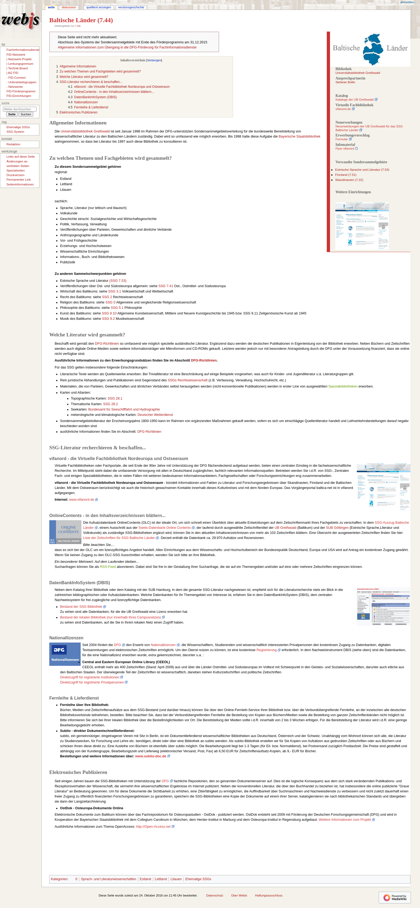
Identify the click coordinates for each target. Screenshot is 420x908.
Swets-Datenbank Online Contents (164, 528)
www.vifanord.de (81, 500)
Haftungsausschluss (268, 895)
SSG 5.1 (117, 308)
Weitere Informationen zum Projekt (345, 820)
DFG (117, 645)
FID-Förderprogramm (20, 91)
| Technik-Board (17, 68)
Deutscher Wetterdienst (155, 415)
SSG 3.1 (114, 291)
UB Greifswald (285, 528)
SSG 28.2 (110, 404)
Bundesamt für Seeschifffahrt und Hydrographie (124, 409)
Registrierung (266, 650)
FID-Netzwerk (15, 54)
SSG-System (15, 131)
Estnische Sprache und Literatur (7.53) (362, 170)
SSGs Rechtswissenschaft (188, 380)
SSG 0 (110, 302)
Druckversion (15, 175)
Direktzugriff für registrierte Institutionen (89, 677)
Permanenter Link (18, 179)
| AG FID (12, 72)
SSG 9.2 (108, 319)
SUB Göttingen (337, 528)
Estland (145, 879)
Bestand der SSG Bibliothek (81, 607)
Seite (51, 7)
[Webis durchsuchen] (19, 109)
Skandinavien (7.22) (349, 180)
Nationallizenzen (163, 645)
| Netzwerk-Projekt (18, 59)
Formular (341, 139)
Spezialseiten (15, 170)
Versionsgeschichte (131, 7)
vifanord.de (343, 109)
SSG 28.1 (115, 398)
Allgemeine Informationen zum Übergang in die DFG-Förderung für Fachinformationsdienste (127, 47)
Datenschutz (214, 895)
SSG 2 (107, 297)
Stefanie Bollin (345, 82)
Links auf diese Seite (20, 156)
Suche (5, 103)
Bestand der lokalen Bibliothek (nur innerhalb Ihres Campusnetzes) (110, 617)
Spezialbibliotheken (343, 386)
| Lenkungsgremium (19, 63)
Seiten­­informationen (20, 184)
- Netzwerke (14, 86)
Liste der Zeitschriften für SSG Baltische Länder (119, 538)
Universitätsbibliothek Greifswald (357, 72)
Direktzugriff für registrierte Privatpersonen (92, 682)
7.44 (77, 26)
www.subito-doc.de (150, 756)
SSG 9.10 (109, 313)
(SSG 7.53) (117, 281)
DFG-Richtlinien (107, 343)
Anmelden (407, 2)
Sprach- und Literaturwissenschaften (108, 879)
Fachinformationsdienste (23, 49)
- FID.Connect (15, 77)
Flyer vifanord (344, 148)
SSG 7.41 (165, 286)
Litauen (176, 879)
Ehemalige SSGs (198, 879)
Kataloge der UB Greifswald (354, 99)
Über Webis (239, 895)
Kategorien (59, 879)
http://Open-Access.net (153, 827)
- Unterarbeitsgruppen (21, 82)
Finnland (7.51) (345, 175)
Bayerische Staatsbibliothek (299, 136)
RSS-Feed (108, 567)
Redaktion (13, 144)
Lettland (161, 879)
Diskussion (69, 7)
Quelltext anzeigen (98, 7)
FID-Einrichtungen (18, 95)
